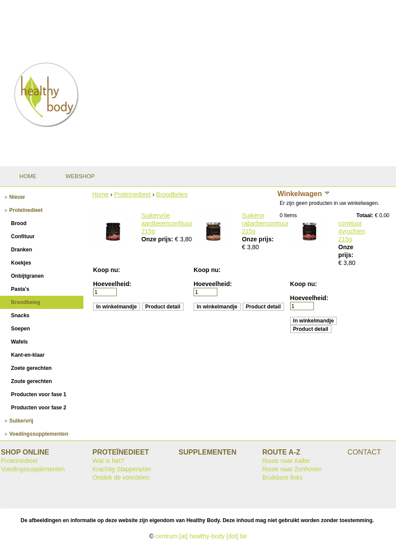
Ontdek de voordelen (120, 477)
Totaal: (364, 215)
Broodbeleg (172, 194)
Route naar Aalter (286, 460)
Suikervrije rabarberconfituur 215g (265, 223)
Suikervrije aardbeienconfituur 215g (166, 223)
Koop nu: (106, 269)
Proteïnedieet (132, 194)
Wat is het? (108, 460)
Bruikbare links (282, 477)
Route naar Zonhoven (291, 469)
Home (100, 194)
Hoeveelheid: (112, 283)
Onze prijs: (158, 239)
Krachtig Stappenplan (121, 469)
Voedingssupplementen (33, 469)
